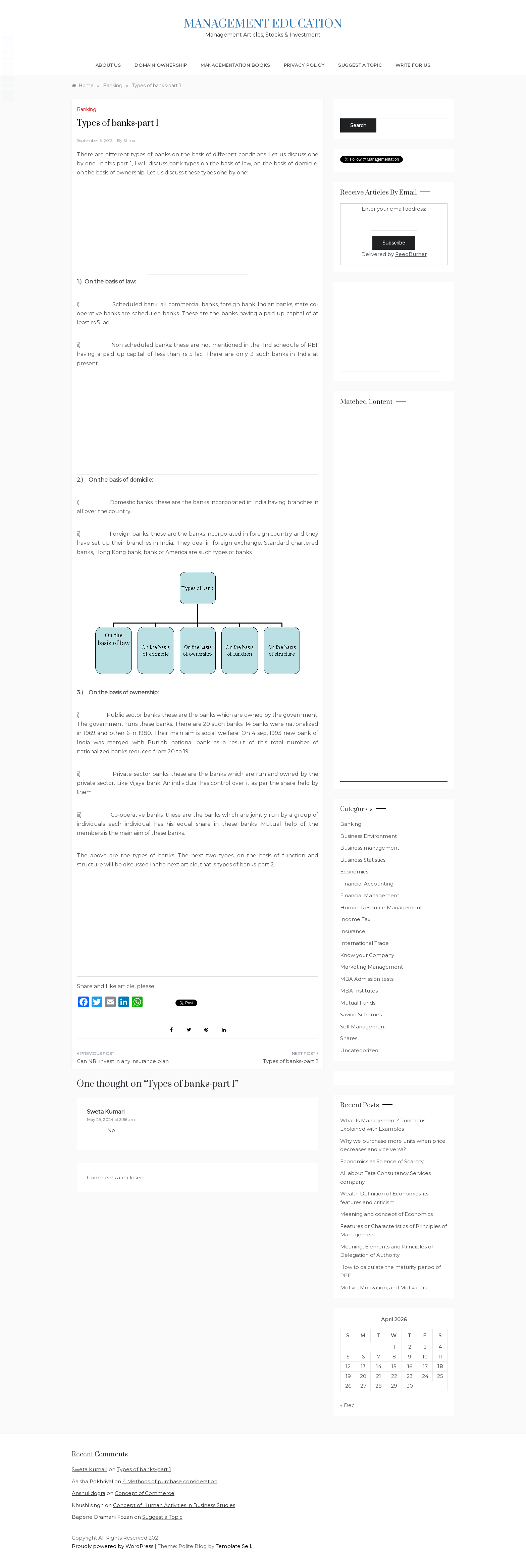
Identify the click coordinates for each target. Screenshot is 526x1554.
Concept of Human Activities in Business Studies (174, 1505)
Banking (86, 109)
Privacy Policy (304, 65)
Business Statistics (362, 860)
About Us (108, 65)
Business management (369, 848)
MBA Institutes (359, 990)
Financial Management (369, 895)
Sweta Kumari (105, 1112)
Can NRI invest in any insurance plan (123, 1061)
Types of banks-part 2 (290, 1061)
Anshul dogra (88, 1493)
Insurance (352, 931)
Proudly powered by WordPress (113, 1546)
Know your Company (367, 955)
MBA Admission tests (366, 979)
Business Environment (368, 836)
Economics (354, 871)
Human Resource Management (381, 907)
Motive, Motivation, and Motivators (383, 1287)
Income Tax (355, 919)
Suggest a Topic (360, 65)
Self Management (363, 1026)
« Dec (347, 1405)
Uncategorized (359, 1050)
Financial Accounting (366, 883)
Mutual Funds (357, 1003)
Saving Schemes (361, 1014)
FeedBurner (411, 254)
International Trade (364, 943)
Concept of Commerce (144, 1493)
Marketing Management (371, 967)
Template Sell (233, 1546)
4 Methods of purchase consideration (169, 1481)
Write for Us (413, 65)
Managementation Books (235, 65)
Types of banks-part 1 (144, 1469)
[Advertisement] (197, 232)
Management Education (263, 24)
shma (129, 140)
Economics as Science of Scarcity (382, 1161)
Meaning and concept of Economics (386, 1214)
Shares (348, 1038)
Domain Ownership (161, 65)
